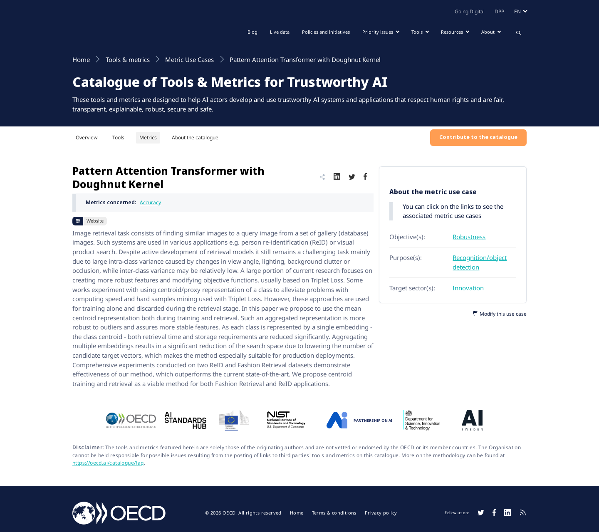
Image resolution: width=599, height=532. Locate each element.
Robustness (469, 237)
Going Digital (470, 11)
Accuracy (150, 202)
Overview (86, 137)
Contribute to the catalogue (478, 137)
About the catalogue (195, 137)
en (517, 11)
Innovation (468, 288)
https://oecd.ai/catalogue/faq (108, 462)
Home (297, 513)
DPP (499, 11)
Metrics (148, 137)
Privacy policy (381, 513)
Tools (118, 137)
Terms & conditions (334, 513)
